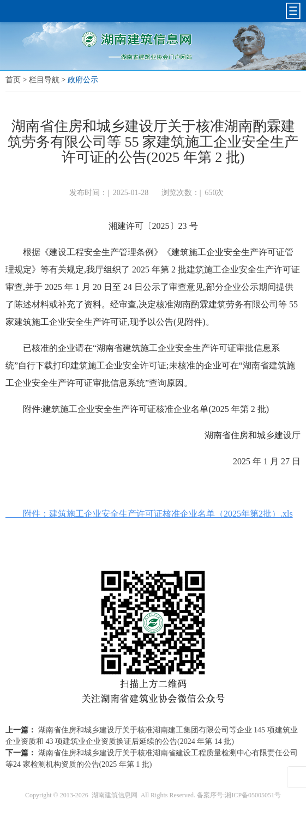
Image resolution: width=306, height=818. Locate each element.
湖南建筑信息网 (114, 795)
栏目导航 (44, 80)
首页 (13, 80)
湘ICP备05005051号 (253, 795)
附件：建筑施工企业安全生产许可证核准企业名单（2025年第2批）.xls (149, 513)
